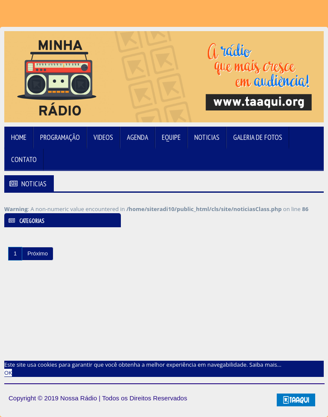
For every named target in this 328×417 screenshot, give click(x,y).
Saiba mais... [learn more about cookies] (265, 364)
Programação (60, 137)
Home (18, 137)
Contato (24, 159)
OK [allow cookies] (8, 372)
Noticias (207, 137)
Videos (103, 137)
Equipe (171, 137)
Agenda (137, 137)
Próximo (37, 253)
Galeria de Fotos (257, 137)
